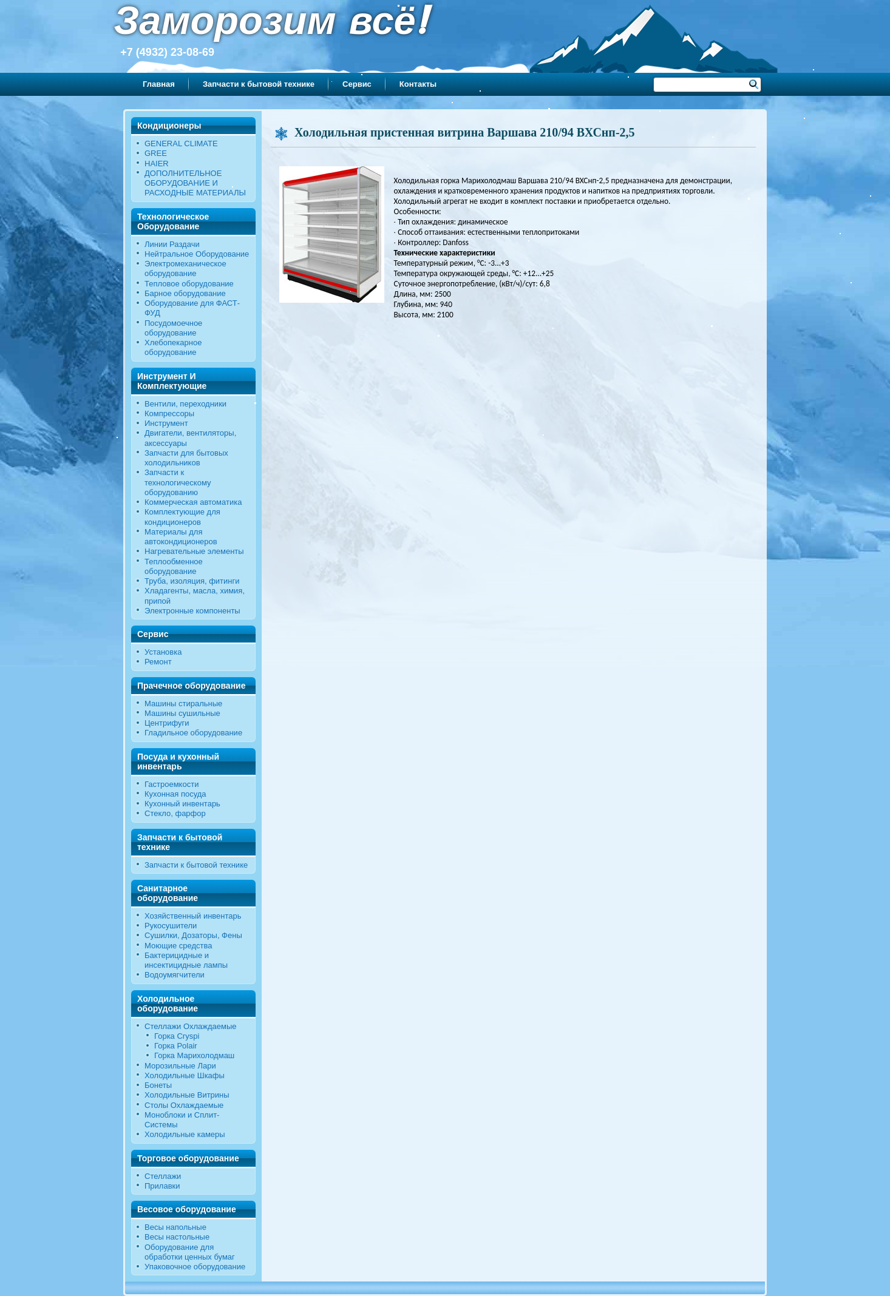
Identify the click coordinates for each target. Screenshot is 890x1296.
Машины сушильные (182, 713)
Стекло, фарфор (175, 813)
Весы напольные (175, 1227)
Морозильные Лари (180, 1065)
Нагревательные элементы (194, 551)
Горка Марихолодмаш (194, 1055)
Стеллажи (162, 1176)
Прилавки (162, 1185)
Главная (159, 84)
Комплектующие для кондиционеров (182, 516)
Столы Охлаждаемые (183, 1105)
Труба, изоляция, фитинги (192, 581)
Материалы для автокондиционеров (180, 536)
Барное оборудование (185, 293)
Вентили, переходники (185, 403)
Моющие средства (178, 945)
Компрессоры (169, 413)
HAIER (156, 163)
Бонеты (158, 1085)
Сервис (357, 84)
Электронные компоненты (192, 610)
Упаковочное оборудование (194, 1266)
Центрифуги (166, 722)
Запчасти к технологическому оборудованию (177, 482)
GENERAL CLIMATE (181, 143)
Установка (163, 651)
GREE (155, 153)
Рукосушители (170, 925)
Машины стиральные (183, 703)
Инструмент (166, 423)
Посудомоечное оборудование (173, 328)
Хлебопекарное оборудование (173, 347)
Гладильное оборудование (193, 732)
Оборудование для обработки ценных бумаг (189, 1252)
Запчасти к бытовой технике (258, 84)
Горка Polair (175, 1045)
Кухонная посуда (175, 793)
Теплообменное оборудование (173, 566)
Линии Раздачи (172, 244)
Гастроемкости (171, 784)
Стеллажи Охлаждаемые (190, 1026)
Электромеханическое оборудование (185, 268)
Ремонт (158, 661)
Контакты (418, 84)
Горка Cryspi (176, 1036)
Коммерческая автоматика (193, 502)
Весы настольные (176, 1236)
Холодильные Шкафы (184, 1075)
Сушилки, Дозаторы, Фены (193, 935)
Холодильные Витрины (186, 1094)
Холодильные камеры (184, 1134)
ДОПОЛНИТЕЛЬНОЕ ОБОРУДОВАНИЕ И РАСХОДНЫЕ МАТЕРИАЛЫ (195, 183)
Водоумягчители (174, 974)
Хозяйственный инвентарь (193, 915)
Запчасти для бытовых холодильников (186, 457)
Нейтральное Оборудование (196, 253)
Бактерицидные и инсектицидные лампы (186, 960)
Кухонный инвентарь (182, 803)
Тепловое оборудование (189, 283)
